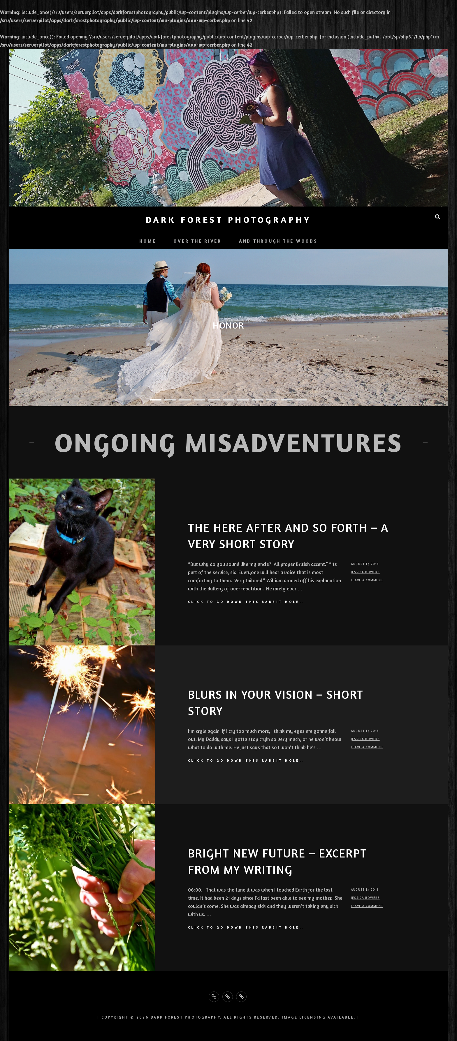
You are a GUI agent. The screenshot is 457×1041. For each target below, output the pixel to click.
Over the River (197, 241)
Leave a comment (367, 580)
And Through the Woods (278, 241)
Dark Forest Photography (229, 219)
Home (147, 241)
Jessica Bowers (365, 572)
